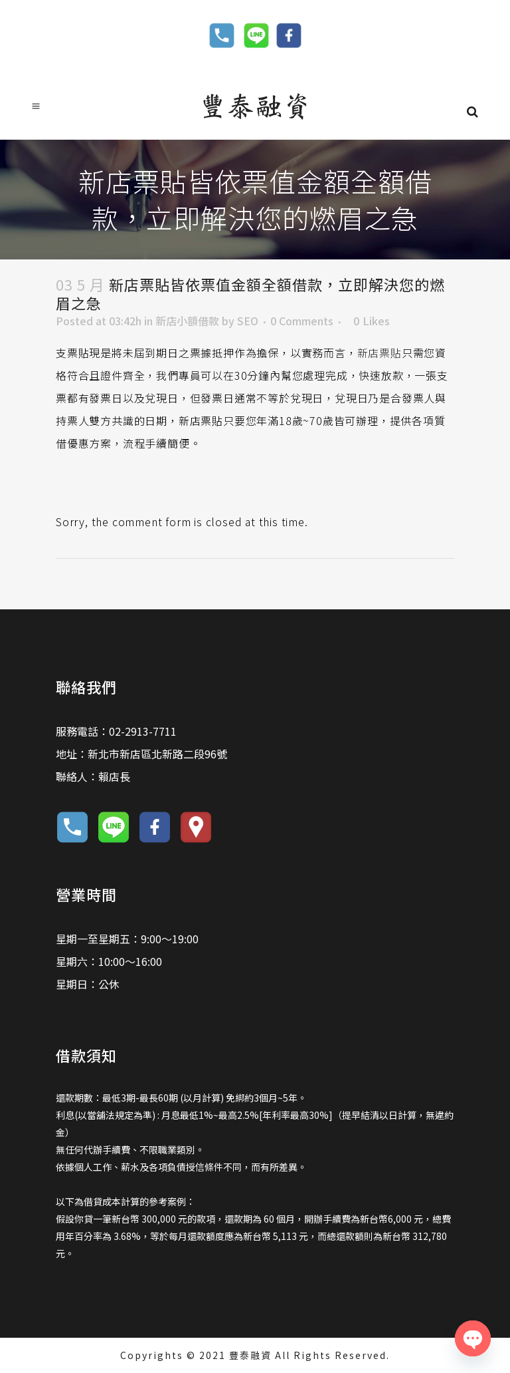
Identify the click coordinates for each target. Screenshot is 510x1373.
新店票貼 (379, 353)
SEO (247, 321)
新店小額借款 (187, 321)
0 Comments (301, 321)
